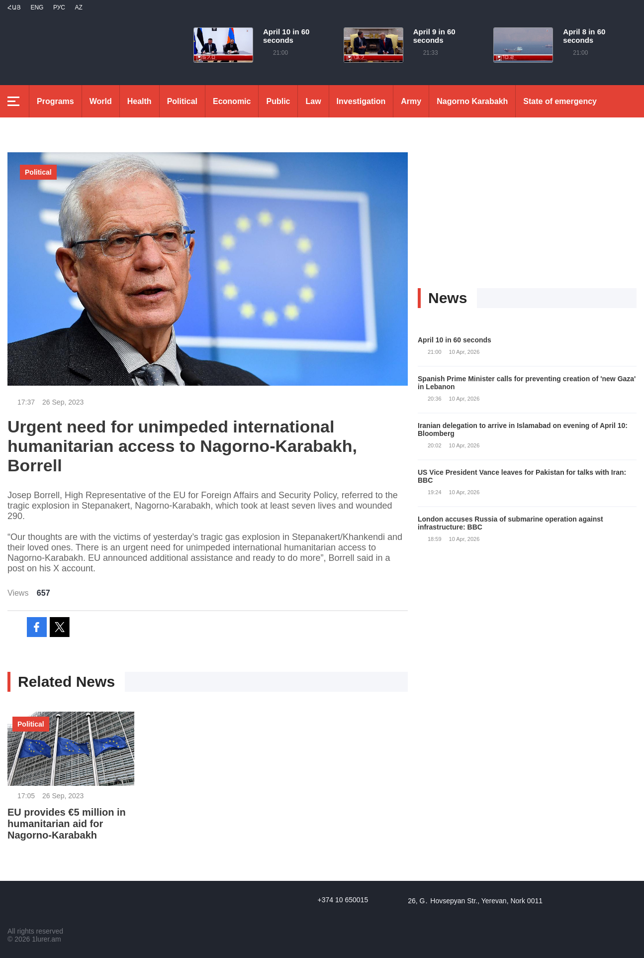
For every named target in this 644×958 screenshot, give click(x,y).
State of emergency (560, 101)
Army (411, 101)
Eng (36, 7)
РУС (59, 7)
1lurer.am (46, 939)
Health (139, 101)
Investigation (361, 101)
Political (182, 101)
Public (278, 101)
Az (78, 7)
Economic (232, 101)
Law (313, 101)
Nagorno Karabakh (472, 101)
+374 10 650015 (343, 900)
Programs (55, 101)
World (101, 101)
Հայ (14, 7)
